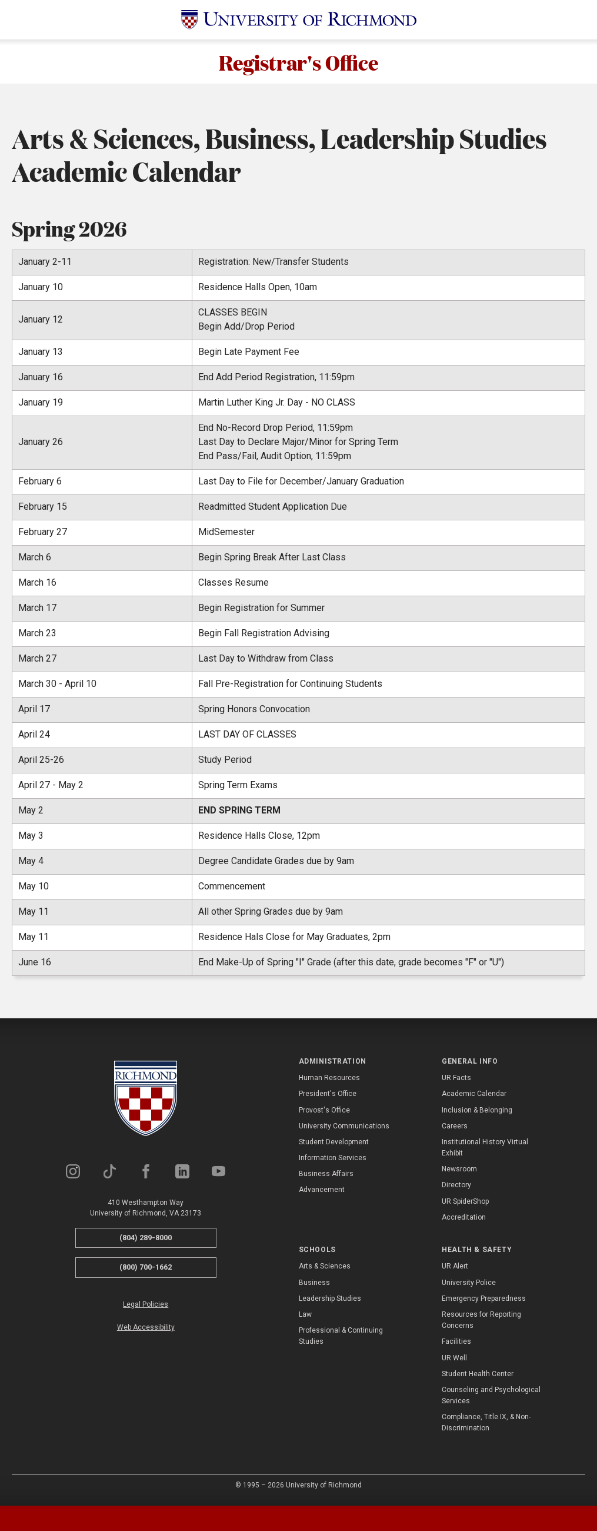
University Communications (344, 1129)
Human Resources (329, 1081)
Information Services (332, 1161)
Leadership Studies (330, 1301)
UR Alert (455, 1269)
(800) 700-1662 (145, 1270)
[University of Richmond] (298, 19)
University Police (469, 1285)
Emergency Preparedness (484, 1301)
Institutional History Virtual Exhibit (485, 1150)
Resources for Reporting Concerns (481, 1323)
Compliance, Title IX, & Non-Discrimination (486, 1425)
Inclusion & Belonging (477, 1112)
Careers (455, 1129)
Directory (456, 1188)
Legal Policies (145, 1307)
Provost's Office (324, 1112)
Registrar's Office (299, 63)
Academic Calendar (474, 1096)
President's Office (327, 1096)
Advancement (322, 1192)
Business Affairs (326, 1177)
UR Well (454, 1360)
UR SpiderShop (465, 1204)
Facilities (456, 1344)
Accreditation (464, 1220)
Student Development (334, 1145)
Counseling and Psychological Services (491, 1398)
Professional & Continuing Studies (341, 1339)
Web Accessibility (146, 1330)
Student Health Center (477, 1377)
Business (314, 1285)
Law (305, 1317)
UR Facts (456, 1081)
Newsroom (459, 1172)
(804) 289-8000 (145, 1240)
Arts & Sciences (325, 1269)
